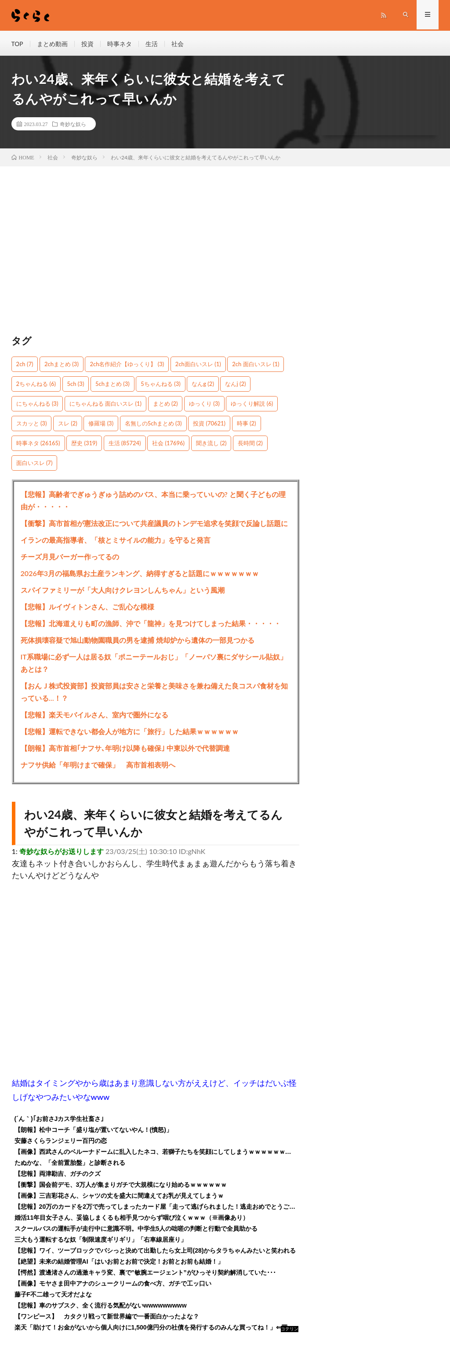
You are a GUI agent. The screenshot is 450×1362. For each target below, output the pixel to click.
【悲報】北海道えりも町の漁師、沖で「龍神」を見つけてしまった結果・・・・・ (151, 624)
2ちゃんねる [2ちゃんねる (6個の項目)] (36, 385)
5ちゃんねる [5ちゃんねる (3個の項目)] (160, 385)
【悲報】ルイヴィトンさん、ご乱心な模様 (87, 608)
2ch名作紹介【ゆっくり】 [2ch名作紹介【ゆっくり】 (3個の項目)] (127, 365)
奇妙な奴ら (73, 125)
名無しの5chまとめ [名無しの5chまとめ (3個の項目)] (153, 424)
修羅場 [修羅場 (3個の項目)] (100, 424)
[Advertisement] (155, 255)
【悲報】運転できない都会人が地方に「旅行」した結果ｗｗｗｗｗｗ (130, 732)
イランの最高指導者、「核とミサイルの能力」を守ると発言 (115, 541)
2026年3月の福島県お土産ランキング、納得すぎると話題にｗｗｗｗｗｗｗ (140, 574)
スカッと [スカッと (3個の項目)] (31, 424)
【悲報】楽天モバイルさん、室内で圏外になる (94, 716)
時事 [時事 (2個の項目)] (246, 424)
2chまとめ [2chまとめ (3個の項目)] (61, 365)
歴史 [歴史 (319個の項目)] (84, 444)
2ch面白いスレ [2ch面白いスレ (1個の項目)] (198, 365)
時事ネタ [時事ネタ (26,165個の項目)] (38, 444)
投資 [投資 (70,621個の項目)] (209, 424)
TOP (17, 43)
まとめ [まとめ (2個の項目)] (165, 404)
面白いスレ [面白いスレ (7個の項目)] (34, 464)
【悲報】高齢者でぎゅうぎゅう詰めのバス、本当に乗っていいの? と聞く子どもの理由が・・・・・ (153, 501)
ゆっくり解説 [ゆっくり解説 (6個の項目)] (252, 404)
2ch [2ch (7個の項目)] (24, 365)
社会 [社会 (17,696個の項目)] (168, 444)
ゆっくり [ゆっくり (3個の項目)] (204, 404)
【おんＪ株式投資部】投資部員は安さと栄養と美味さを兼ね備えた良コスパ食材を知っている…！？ (154, 693)
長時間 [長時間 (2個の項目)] (250, 444)
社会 (177, 43)
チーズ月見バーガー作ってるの (70, 558)
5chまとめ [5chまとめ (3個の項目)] (112, 385)
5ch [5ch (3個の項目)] (75, 385)
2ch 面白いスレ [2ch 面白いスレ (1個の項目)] (255, 365)
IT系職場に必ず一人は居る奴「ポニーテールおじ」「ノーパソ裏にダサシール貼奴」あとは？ (154, 664)
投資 (87, 43)
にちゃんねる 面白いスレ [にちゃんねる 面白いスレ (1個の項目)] (105, 404)
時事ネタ (119, 43)
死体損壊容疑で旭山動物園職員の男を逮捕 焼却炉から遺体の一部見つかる (137, 641)
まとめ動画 (52, 43)
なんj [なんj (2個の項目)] (235, 385)
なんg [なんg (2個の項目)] (203, 385)
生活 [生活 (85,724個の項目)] (125, 444)
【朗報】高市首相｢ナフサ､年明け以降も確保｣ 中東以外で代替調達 (125, 749)
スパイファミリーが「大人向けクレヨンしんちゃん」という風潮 (123, 591)
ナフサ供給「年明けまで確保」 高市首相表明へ (98, 766)
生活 (151, 43)
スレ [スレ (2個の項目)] (67, 424)
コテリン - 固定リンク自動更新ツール (289, 1331)
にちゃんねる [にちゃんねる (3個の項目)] (37, 404)
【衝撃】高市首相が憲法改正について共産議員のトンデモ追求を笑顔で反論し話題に (154, 524)
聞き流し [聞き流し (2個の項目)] (211, 444)
